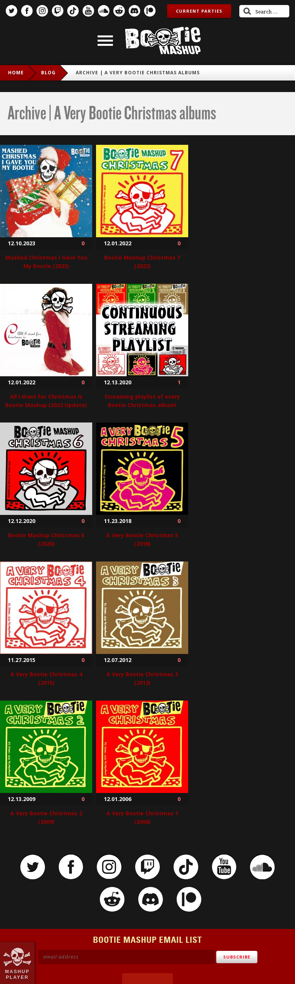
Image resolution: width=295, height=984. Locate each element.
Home (16, 72)
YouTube (88, 11)
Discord (134, 11)
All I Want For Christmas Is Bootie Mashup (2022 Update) (46, 401)
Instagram (42, 11)
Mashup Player (17, 974)
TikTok (73, 11)
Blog (48, 72)
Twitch (57, 11)
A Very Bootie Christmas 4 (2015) (46, 678)
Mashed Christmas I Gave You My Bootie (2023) (46, 262)
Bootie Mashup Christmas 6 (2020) (46, 539)
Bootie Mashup (162, 40)
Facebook (27, 11)
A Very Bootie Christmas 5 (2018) (142, 539)
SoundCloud (103, 11)
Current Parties (199, 11)
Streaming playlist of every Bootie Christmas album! (142, 401)
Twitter (11, 11)
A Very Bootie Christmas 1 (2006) (142, 817)
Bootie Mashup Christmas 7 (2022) (142, 262)
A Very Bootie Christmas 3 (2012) (142, 678)
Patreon (150, 11)
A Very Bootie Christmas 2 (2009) (46, 817)
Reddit (119, 11)
